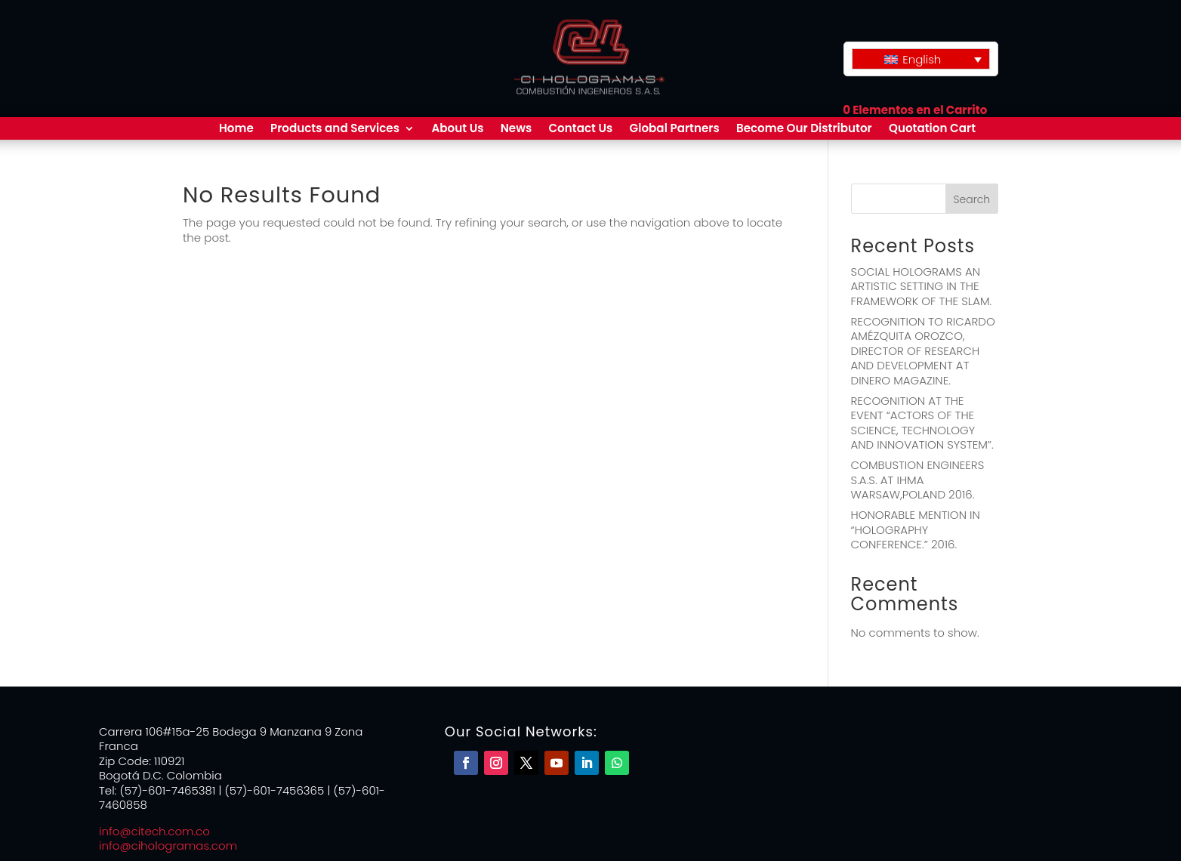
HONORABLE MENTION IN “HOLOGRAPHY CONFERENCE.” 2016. (915, 529)
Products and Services (334, 129)
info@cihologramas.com (168, 845)
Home (236, 129)
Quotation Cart (932, 129)
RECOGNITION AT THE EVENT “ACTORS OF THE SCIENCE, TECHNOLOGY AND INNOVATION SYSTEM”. (922, 423)
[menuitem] (921, 58)
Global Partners (675, 129)
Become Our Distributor (804, 129)
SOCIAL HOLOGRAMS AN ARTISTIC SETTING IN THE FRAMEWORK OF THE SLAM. (921, 286)
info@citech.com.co (154, 831)
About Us (457, 129)
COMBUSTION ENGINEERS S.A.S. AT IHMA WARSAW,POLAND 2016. (918, 479)
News (516, 129)
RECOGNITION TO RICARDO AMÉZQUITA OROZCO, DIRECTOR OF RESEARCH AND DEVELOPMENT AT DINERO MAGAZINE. (923, 350)
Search (972, 199)
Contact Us (580, 129)
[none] (920, 59)
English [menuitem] (921, 59)
